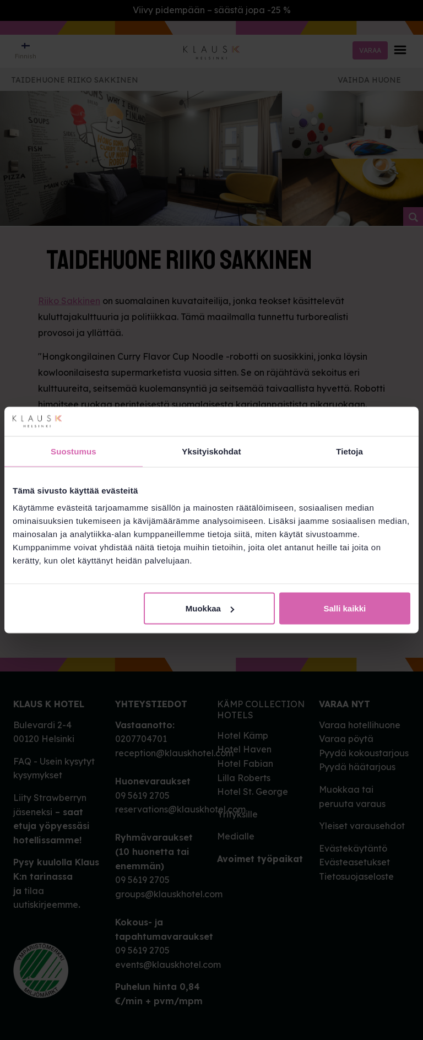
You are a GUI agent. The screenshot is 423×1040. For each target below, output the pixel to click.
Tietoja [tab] (349, 451)
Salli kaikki (345, 608)
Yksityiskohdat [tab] (211, 451)
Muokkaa (210, 608)
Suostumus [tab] (73, 451)
